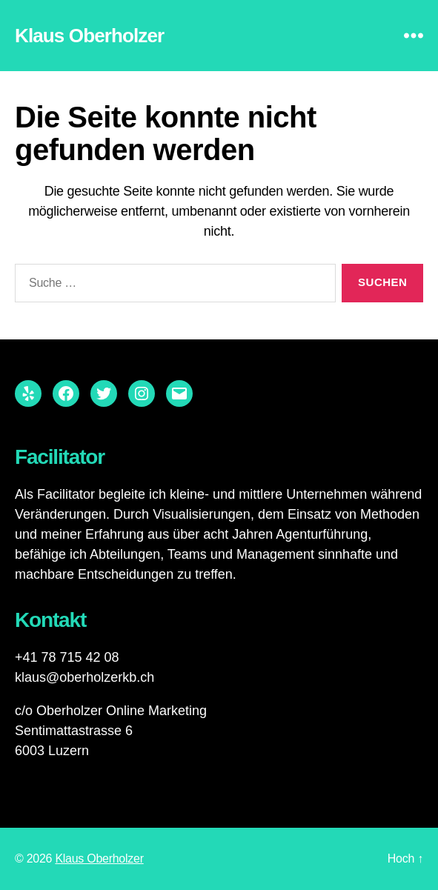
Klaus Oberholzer (89, 35)
